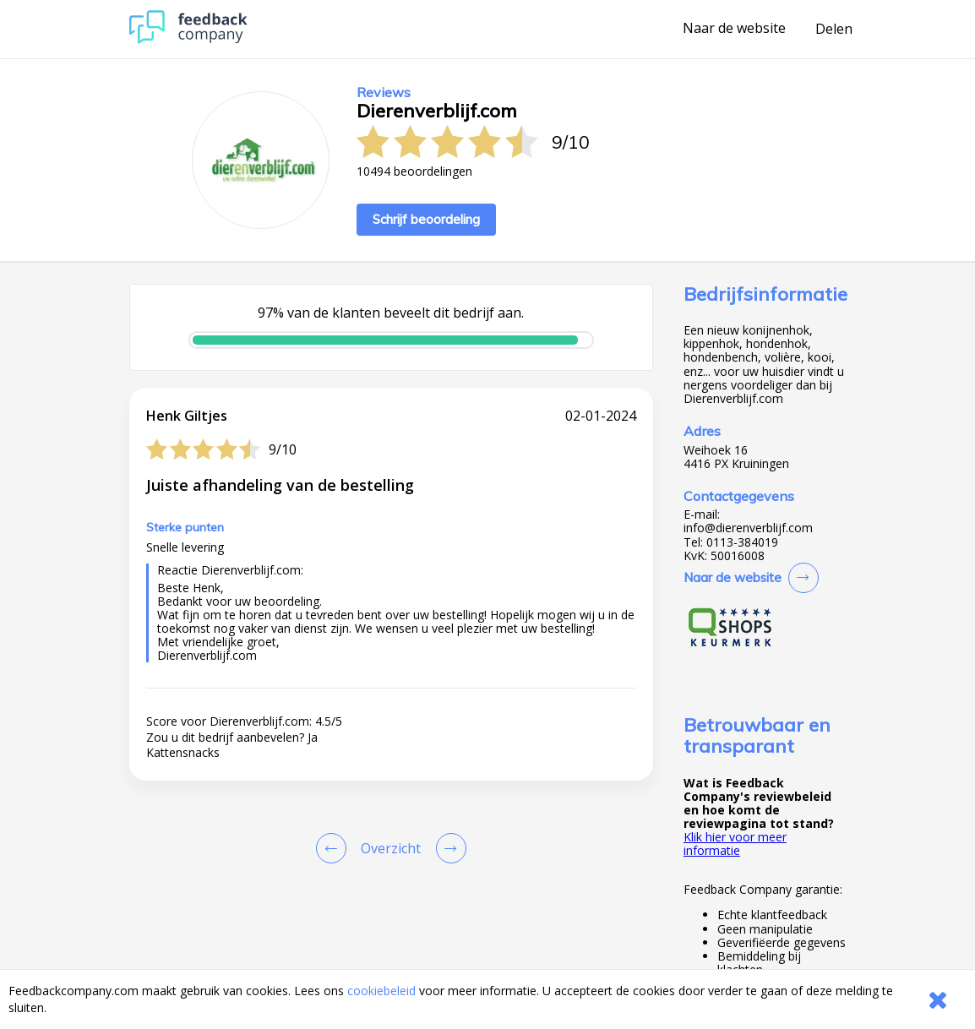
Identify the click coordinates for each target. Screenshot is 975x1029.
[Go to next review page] (447, 848)
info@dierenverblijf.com (748, 528)
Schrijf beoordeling (426, 219)
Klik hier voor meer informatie (735, 843)
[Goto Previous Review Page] (334, 848)
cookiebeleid (381, 991)
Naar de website (734, 28)
